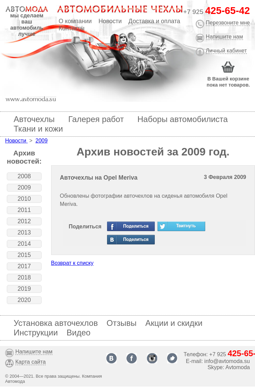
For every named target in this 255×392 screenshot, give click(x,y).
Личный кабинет (226, 51)
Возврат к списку (72, 263)
